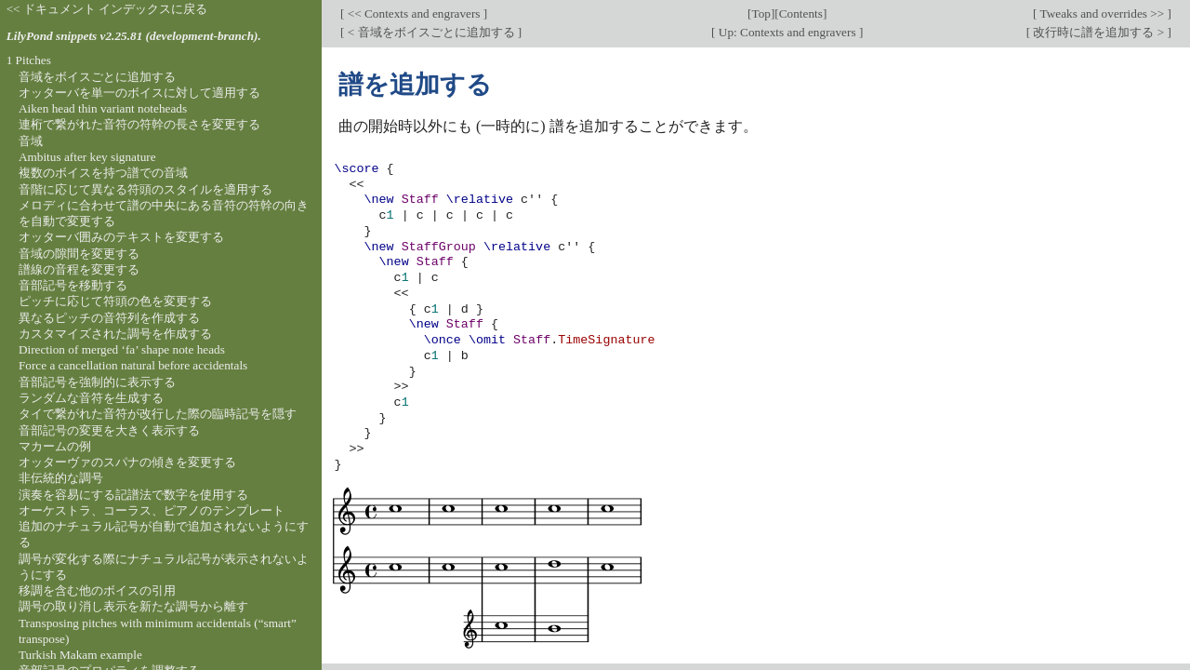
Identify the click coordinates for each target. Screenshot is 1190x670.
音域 (31, 141)
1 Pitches (29, 60)
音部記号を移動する (73, 285)
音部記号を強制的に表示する (97, 382)
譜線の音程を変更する (79, 269)
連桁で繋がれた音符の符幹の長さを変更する (139, 124)
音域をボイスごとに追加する (97, 77)
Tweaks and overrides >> (1102, 13)
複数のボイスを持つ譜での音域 (103, 173)
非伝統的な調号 (61, 478)
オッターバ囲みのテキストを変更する (121, 237)
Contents (801, 13)
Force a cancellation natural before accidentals (133, 365)
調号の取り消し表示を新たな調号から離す (133, 606)
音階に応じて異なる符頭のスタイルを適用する (145, 189)
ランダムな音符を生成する (91, 398)
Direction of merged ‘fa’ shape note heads (122, 349)
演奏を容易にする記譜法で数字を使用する (133, 495)
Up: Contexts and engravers (787, 32)
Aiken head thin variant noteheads (103, 108)
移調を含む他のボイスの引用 (97, 590)
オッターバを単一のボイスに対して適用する (139, 93)
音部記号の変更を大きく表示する (109, 430)
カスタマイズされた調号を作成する (115, 334)
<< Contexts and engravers (413, 13)
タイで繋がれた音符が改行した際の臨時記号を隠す (158, 414)
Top (760, 13)
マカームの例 (55, 446)
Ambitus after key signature (87, 157)
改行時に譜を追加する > (1098, 32)
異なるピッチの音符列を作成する (109, 318)
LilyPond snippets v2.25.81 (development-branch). (134, 36)
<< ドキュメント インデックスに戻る (107, 9)
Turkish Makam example (80, 655)
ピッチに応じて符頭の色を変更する (115, 301)
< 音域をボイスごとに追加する (430, 32)
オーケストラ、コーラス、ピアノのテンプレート (151, 510)
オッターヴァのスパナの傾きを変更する (127, 462)
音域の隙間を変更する (79, 254)
